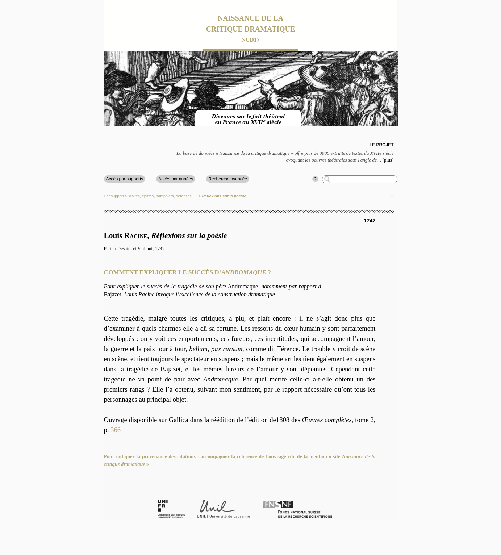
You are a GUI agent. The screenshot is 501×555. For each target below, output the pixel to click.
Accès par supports (124, 178)
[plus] (387, 160)
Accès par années (175, 178)
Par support (114, 196)
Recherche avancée (227, 178)
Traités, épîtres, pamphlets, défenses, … (163, 196)
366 (115, 430)
